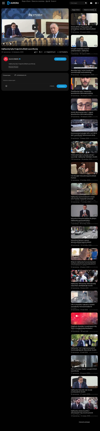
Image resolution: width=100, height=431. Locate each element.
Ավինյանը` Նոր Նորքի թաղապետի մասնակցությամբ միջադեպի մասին (83, 349)
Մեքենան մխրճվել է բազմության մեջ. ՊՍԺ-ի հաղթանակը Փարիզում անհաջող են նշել (84, 328)
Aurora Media (15, 59)
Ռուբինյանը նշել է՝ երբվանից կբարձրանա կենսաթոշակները (82, 92)
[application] (35, 27)
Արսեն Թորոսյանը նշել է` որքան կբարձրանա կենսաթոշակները (82, 113)
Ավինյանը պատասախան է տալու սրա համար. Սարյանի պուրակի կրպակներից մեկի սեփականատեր (83, 199)
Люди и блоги (26, 1)
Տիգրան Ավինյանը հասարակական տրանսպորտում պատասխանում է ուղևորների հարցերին (83, 264)
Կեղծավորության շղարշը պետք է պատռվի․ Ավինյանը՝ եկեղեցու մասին (84, 156)
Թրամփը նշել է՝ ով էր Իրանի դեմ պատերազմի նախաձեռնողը (82, 71)
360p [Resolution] (63, 43)
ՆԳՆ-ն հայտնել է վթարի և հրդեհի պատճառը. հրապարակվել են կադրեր (83, 306)
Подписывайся (60, 59)
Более (53, 1)
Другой (48, 1)
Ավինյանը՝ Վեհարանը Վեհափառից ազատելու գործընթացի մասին (83, 284)
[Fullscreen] (66, 44)
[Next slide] (95, 9)
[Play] (4, 44)
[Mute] (60, 44)
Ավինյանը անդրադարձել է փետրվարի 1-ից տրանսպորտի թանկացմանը (82, 413)
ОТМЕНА (52, 86)
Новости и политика (38, 1)
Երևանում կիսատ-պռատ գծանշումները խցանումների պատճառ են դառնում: (81, 242)
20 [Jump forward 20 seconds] (56, 43)
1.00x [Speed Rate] (53, 43)
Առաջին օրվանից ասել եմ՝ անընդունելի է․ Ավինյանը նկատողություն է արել (80, 51)
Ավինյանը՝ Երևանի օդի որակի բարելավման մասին (81, 391)
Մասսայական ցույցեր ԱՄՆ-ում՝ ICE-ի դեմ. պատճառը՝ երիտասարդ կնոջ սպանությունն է (84, 135)
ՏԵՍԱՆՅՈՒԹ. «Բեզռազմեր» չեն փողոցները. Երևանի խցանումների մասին (83, 29)
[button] (96, 3)
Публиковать (62, 86)
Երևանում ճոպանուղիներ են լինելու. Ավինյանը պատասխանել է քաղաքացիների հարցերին (84, 220)
